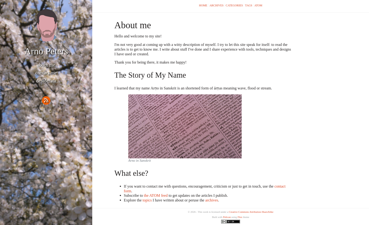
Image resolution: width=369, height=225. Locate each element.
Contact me (46, 73)
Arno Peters (46, 51)
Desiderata (46, 81)
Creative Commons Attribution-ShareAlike (251, 211)
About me (46, 65)
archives (211, 200)
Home (203, 5)
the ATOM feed (156, 195)
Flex (240, 217)
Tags (248, 5)
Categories (234, 5)
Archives (216, 5)
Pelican (227, 217)
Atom (258, 5)
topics (147, 200)
